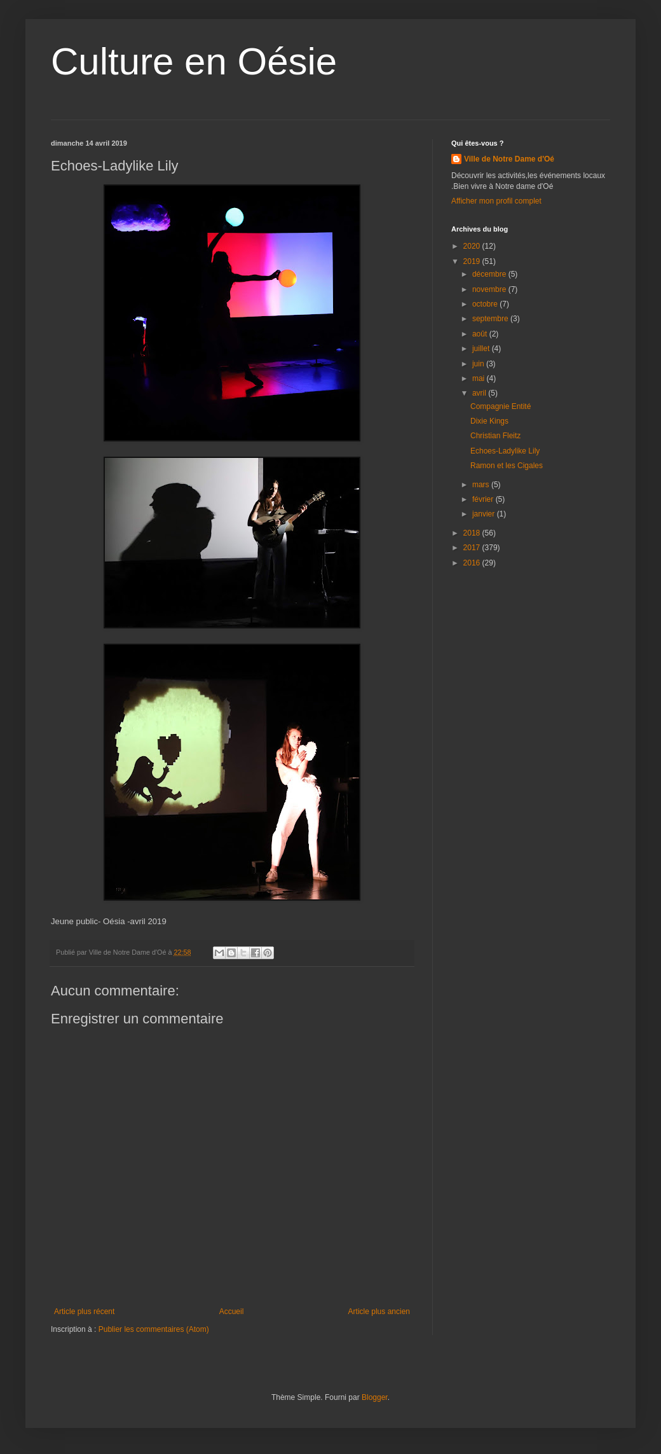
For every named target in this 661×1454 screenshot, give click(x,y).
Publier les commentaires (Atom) (154, 1329)
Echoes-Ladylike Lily (505, 451)
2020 (472, 246)
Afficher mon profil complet (496, 201)
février (484, 499)
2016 (472, 562)
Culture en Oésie (194, 61)
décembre (490, 274)
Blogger (375, 1397)
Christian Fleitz (495, 435)
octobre (486, 304)
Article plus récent (84, 1311)
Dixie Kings (489, 421)
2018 (472, 533)
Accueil (231, 1311)
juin (479, 363)
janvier (484, 513)
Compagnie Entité (500, 406)
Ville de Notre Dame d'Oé (509, 159)
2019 (472, 261)
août (480, 333)
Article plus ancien (379, 1311)
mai (479, 378)
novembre (490, 289)
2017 (472, 547)
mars (481, 484)
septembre (491, 318)
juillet (482, 348)
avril (480, 393)
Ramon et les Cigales (506, 465)
